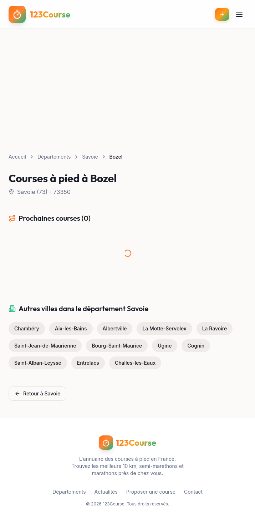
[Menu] (239, 14)
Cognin (195, 346)
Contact (193, 492)
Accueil (17, 157)
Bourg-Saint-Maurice (117, 346)
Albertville (115, 328)
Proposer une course (150, 492)
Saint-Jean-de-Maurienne (45, 346)
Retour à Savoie (37, 393)
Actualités (106, 492)
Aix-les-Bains (71, 328)
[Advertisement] (127, 83)
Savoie (90, 157)
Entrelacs (88, 363)
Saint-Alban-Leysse (37, 363)
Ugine (165, 346)
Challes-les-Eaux (135, 363)
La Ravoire (214, 328)
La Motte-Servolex (164, 328)
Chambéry (26, 328)
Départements (54, 157)
